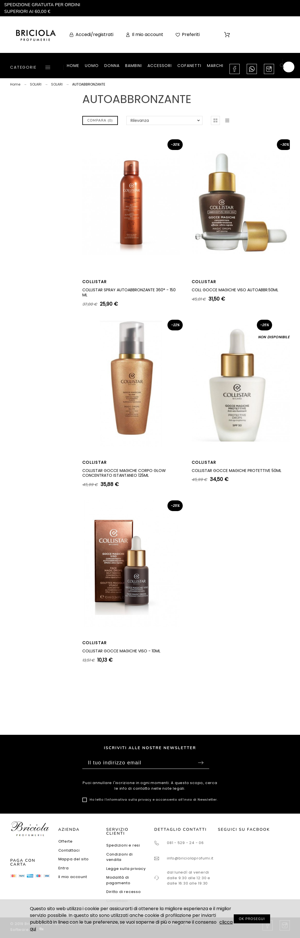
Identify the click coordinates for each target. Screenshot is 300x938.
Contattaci (69, 850)
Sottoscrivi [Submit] (201, 762)
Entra (63, 868)
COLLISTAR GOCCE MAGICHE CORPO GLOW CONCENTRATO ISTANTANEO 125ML (124, 473)
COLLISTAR (94, 282)
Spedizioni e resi (123, 845)
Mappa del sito (73, 859)
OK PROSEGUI (252, 919)
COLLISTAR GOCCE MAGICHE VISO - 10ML (121, 651)
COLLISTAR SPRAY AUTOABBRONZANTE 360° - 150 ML (129, 292)
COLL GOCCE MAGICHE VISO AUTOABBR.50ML (235, 290)
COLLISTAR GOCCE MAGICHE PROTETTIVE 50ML (236, 470)
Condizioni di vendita (119, 857)
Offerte (65, 841)
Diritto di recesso (123, 891)
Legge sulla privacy (126, 868)
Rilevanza (140, 120)
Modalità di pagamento (118, 880)
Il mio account (72, 876)
